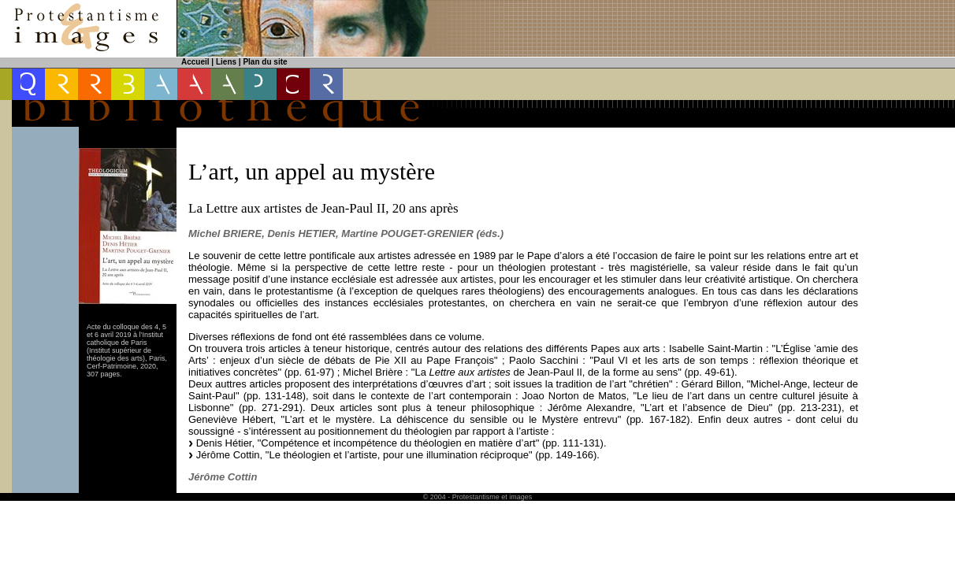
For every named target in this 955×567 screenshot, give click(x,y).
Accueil (195, 61)
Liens (226, 61)
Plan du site (265, 61)
